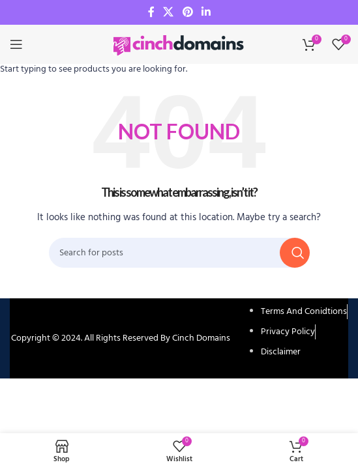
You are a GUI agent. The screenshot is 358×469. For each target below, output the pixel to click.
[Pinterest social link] (187, 12)
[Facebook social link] (151, 12)
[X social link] (168, 12)
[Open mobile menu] (16, 44)
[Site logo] (179, 44)
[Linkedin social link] (206, 12)
